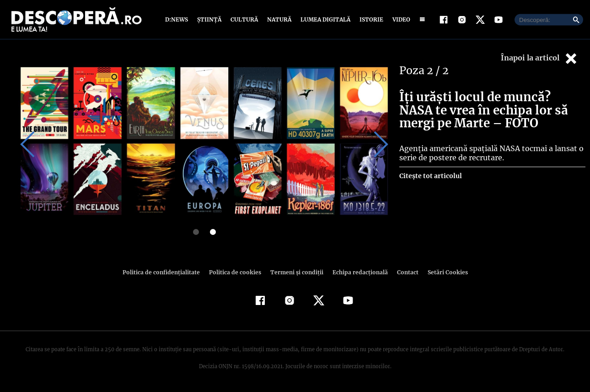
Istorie (369, 19)
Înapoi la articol (539, 58)
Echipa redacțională (357, 272)
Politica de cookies (236, 272)
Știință (209, 19)
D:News (178, 19)
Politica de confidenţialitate (165, 272)
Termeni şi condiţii (295, 272)
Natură (278, 19)
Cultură (244, 19)
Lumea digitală (324, 19)
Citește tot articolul (430, 176)
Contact (403, 272)
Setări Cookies (443, 272)
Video (399, 19)
